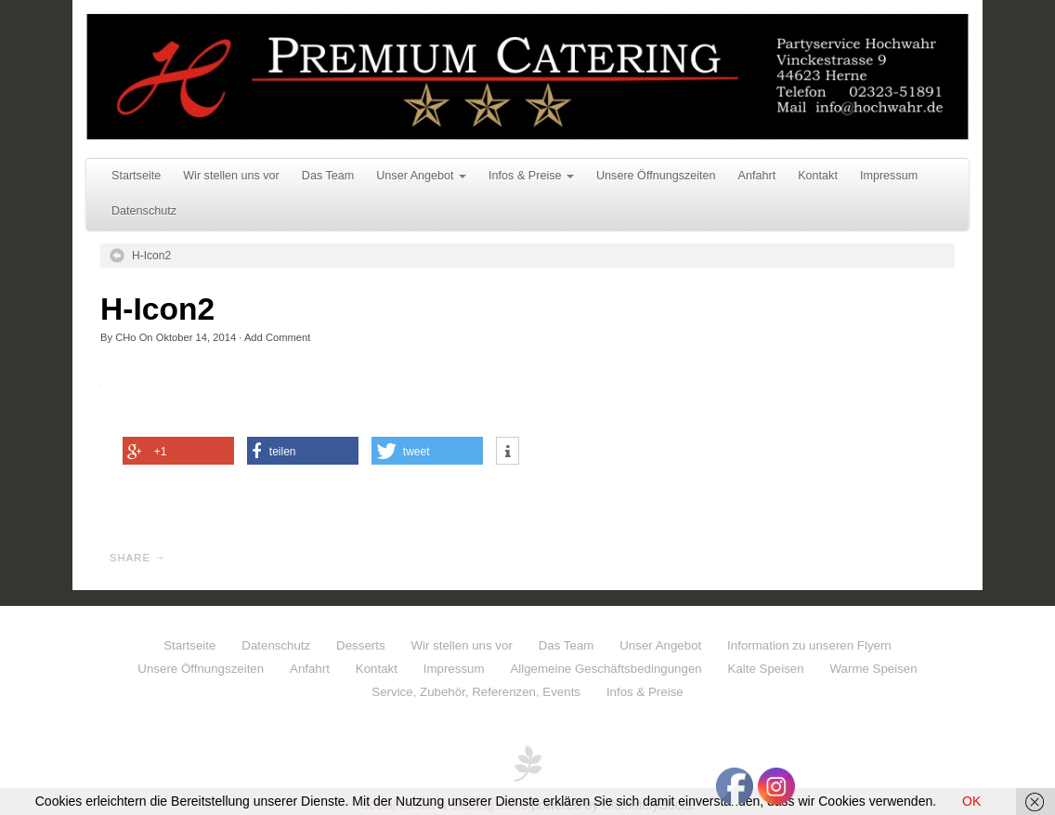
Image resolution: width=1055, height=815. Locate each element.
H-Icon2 (151, 255)
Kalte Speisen (766, 669)
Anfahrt (757, 175)
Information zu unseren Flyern (809, 645)
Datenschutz (143, 210)
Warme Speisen (874, 669)
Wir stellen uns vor (231, 175)
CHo (125, 337)
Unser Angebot (421, 175)
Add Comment (277, 337)
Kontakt (818, 175)
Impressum (889, 175)
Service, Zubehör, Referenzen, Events (475, 692)
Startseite (136, 175)
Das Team (328, 175)
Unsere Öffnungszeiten (656, 175)
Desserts (360, 645)
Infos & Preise (531, 175)
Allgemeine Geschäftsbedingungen (605, 669)
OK (971, 801)
